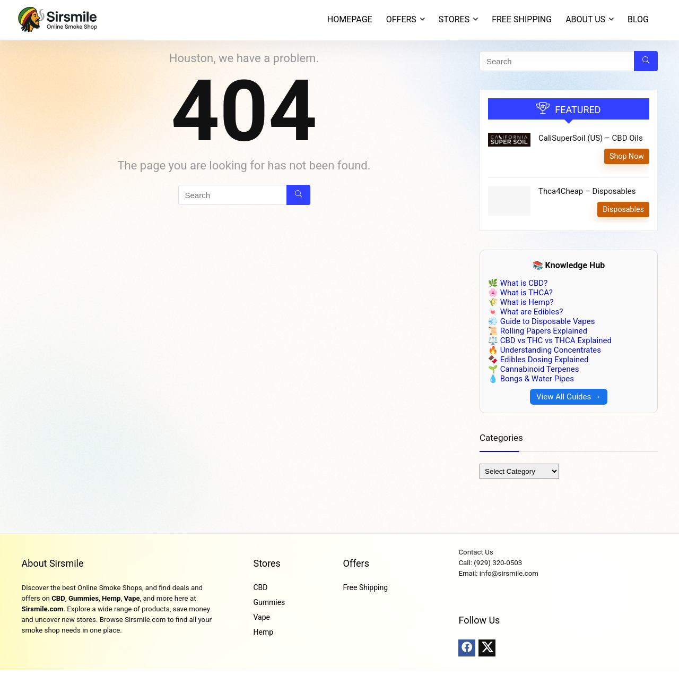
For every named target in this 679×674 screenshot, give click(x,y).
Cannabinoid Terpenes (539, 369)
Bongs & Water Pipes (537, 378)
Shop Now (627, 156)
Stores (266, 563)
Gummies (83, 598)
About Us (585, 19)
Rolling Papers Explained (543, 331)
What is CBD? (524, 283)
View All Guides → (568, 397)
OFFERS (401, 19)
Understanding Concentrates (550, 350)
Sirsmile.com (43, 609)
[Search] (298, 195)
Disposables (623, 209)
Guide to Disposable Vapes (547, 321)
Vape (132, 598)
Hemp (111, 598)
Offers (356, 563)
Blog (638, 19)
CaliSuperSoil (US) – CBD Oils (590, 138)
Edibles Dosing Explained (544, 359)
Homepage (349, 19)
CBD (58, 598)
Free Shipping (522, 19)
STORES (454, 19)
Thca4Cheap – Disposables (587, 191)
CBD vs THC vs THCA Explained (556, 340)
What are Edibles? (531, 312)
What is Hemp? (527, 302)
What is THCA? (526, 292)
